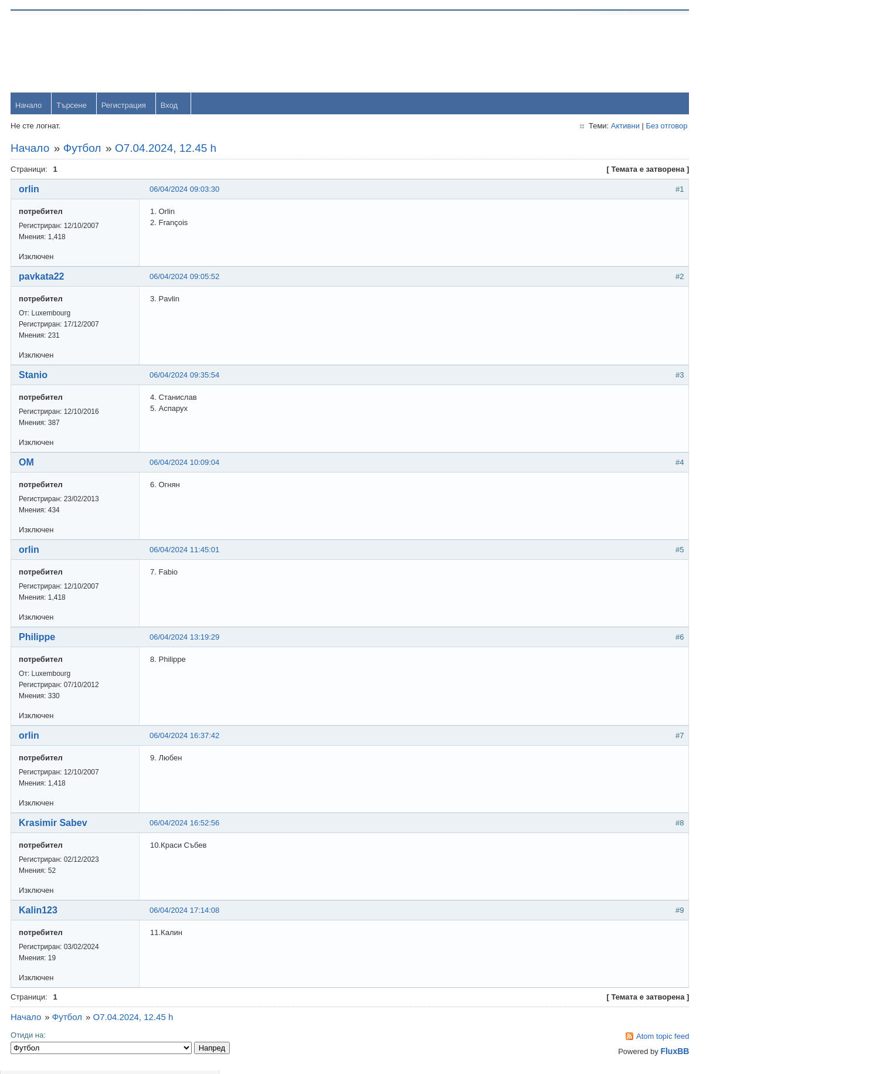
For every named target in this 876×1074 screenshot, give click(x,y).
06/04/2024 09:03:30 (185, 190)
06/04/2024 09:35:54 (185, 376)
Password (727, 83)
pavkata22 (42, 278)
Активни (581, 127)
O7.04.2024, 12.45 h (167, 149)
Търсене (72, 106)
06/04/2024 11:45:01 (185, 550)
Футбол (83, 149)
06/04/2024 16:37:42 (185, 736)
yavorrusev (729, 283)
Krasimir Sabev (54, 824)
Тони (719, 321)
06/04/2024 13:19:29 (185, 638)
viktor (720, 474)
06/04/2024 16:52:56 (185, 824)
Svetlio (722, 512)
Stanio (34, 376)
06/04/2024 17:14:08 (185, 911)
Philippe (38, 638)
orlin (30, 190)
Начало (29, 106)
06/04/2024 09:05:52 (185, 277)
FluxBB (631, 1052)
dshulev (724, 359)
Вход (170, 106)
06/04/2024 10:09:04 (185, 463)
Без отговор (623, 127)
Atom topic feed (618, 1037)
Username (728, 52)
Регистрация (125, 106)
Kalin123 (39, 911)
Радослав (728, 397)
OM (27, 463)
